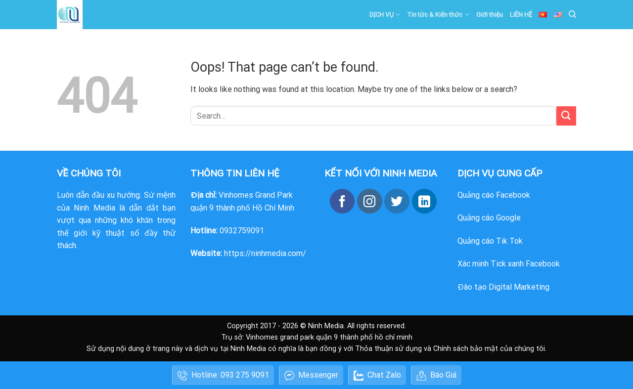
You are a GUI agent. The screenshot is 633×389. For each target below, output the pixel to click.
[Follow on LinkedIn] (424, 201)
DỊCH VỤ (384, 14)
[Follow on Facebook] (342, 201)
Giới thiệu (489, 14)
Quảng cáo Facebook (493, 195)
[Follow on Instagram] (369, 201)
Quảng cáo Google (489, 217)
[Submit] (566, 116)
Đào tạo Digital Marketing (503, 287)
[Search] (572, 14)
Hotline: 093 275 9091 (223, 375)
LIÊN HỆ (521, 14)
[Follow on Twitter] (396, 201)
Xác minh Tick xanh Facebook (508, 263)
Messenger (311, 375)
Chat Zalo (377, 375)
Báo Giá (436, 375)
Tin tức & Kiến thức (438, 14)
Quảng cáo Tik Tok (490, 241)
